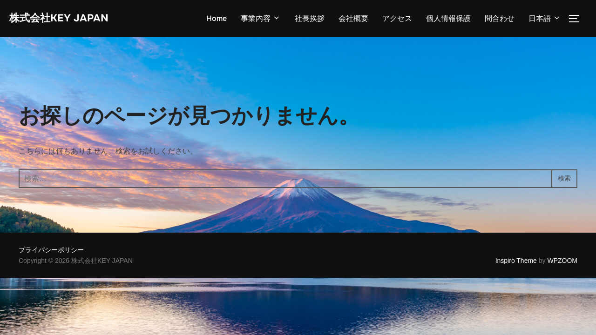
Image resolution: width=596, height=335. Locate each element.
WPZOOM (562, 261)
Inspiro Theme (516, 261)
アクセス (397, 19)
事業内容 (261, 19)
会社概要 (353, 19)
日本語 (544, 19)
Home (216, 19)
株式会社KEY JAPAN (67, 19)
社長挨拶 (310, 19)
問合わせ (500, 19)
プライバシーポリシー (51, 251)
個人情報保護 (448, 19)
